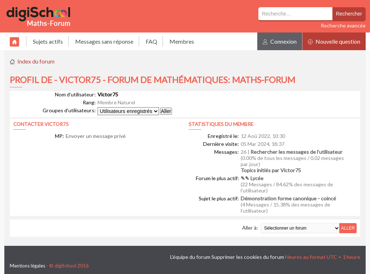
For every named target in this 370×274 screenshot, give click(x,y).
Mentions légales (27, 266)
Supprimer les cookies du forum (247, 257)
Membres (181, 41)
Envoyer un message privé (96, 136)
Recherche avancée (343, 25)
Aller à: (250, 228)
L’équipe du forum (190, 257)
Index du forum (36, 61)
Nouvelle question (334, 41)
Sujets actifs (48, 41)
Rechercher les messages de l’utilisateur (296, 152)
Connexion (280, 41)
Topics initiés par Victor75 (271, 170)
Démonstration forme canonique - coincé (288, 198)
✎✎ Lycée (252, 178)
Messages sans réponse (104, 41)
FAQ (151, 41)
